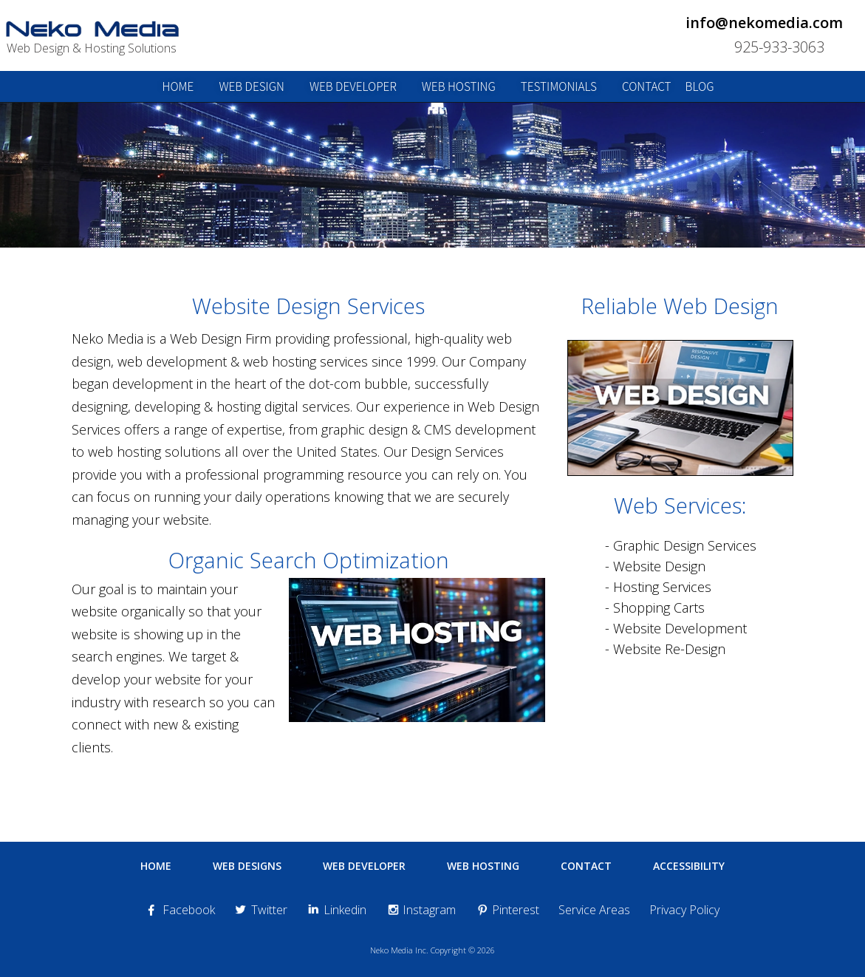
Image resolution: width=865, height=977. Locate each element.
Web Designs (247, 866)
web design (251, 86)
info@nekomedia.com (764, 23)
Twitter (260, 910)
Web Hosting (483, 866)
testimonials (559, 86)
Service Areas (594, 910)
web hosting (459, 86)
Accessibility (689, 866)
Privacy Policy (684, 910)
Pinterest (507, 910)
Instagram (421, 910)
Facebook (180, 910)
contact (646, 86)
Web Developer (364, 866)
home (178, 86)
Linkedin (336, 910)
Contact (586, 866)
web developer (353, 86)
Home (155, 866)
